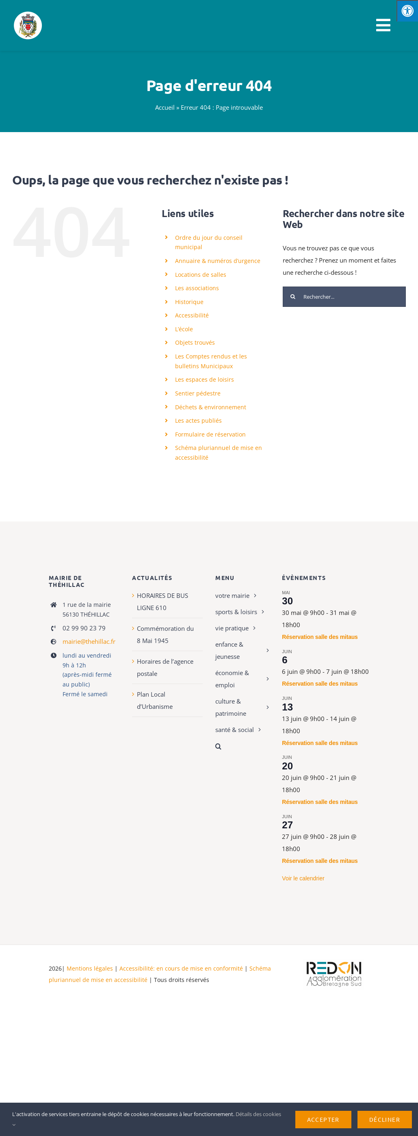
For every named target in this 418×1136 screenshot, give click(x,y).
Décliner (384, 1119)
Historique (189, 302)
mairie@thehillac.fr (89, 641)
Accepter (323, 1119)
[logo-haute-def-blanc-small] (333, 962)
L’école (184, 329)
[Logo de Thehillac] (28, 13)
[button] (242, 746)
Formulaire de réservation (210, 434)
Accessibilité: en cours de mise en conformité (182, 968)
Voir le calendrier (303, 878)
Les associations (197, 288)
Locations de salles (200, 274)
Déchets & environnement (210, 407)
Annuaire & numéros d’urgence (217, 261)
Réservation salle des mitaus (319, 637)
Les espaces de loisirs (204, 379)
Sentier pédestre (198, 393)
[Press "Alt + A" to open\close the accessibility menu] (407, 11)
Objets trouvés (195, 342)
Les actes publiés (198, 420)
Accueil (165, 107)
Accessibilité (192, 315)
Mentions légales (90, 968)
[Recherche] (293, 297)
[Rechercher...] (344, 297)
